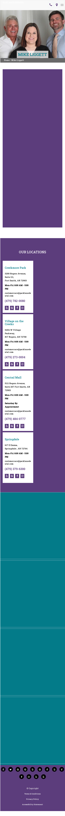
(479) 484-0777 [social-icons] (15, 419)
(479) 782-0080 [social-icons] (15, 301)
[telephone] (51, 5)
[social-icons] (7, 308)
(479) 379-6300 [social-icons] (15, 469)
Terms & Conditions (32, 794)
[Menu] (62, 5)
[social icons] (3, 769)
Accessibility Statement (32, 804)
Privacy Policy (32, 799)
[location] (57, 5)
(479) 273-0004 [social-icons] (15, 357)
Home (7, 60)
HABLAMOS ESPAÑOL (13, 2)
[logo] (12, 5)
